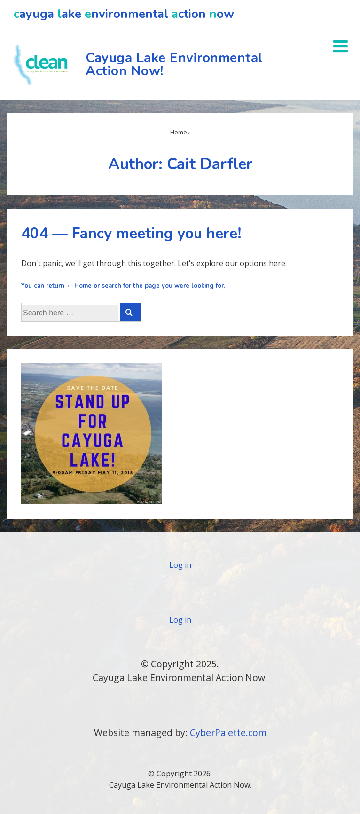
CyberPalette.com (228, 732)
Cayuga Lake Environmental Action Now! (174, 64)
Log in (180, 565)
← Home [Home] (79, 286)
